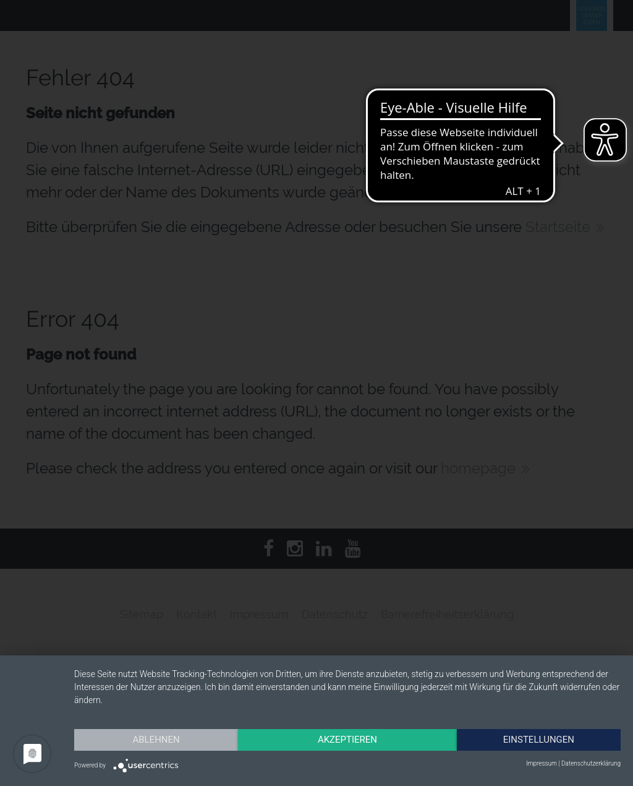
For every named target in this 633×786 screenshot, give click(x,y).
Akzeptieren (347, 739)
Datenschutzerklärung (591, 763)
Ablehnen (155, 739)
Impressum (541, 763)
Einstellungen (538, 739)
